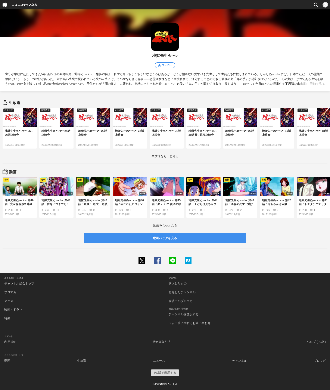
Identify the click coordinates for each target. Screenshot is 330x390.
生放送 (81, 360)
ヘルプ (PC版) (316, 342)
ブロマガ (10, 292)
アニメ (8, 301)
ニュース (159, 360)
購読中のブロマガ (181, 301)
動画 (7, 360)
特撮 (7, 318)
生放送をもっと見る (165, 156)
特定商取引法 (162, 342)
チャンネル (239, 360)
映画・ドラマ (13, 309)
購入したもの (178, 283)
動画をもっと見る (165, 225)
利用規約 (10, 342)
